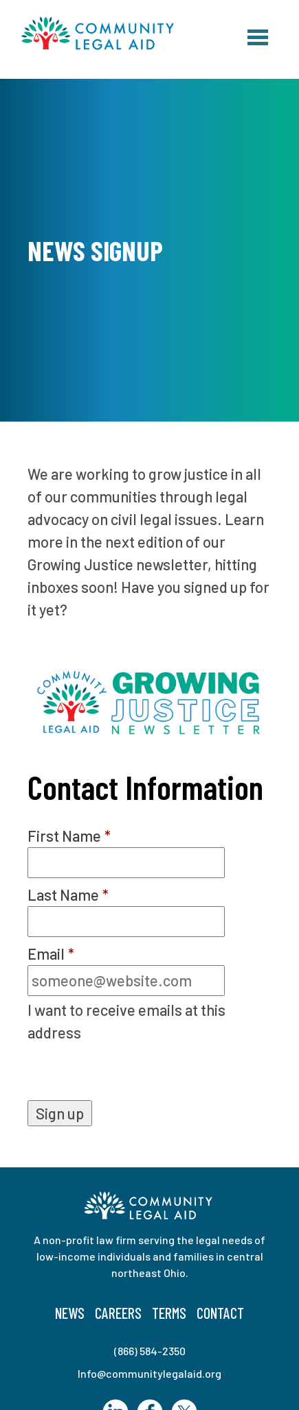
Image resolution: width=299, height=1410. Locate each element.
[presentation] (131, 1073)
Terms (169, 1313)
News (70, 1313)
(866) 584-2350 (150, 1350)
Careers (118, 1313)
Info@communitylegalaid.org (149, 1373)
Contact (220, 1313)
